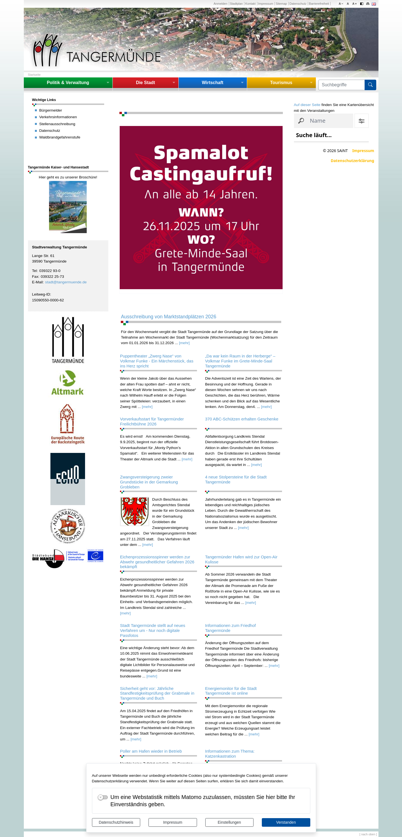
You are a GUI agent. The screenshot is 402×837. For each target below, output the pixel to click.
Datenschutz (298, 3)
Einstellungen (229, 822)
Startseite (34, 74)
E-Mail (37, 282)
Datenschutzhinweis (116, 822)
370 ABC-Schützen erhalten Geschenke (241, 419)
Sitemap (281, 3)
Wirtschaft (212, 82)
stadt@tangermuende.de (66, 282)
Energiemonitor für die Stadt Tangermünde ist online (231, 691)
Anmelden (220, 3)
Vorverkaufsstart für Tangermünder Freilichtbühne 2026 (152, 421)
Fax (35, 276)
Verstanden (286, 822)
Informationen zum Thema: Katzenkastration (230, 753)
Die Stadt (145, 82)
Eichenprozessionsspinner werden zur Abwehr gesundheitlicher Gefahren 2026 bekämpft (157, 561)
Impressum (172, 822)
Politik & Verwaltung (68, 82)
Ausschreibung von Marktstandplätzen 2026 (168, 316)
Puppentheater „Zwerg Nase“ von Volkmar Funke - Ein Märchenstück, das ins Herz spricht (156, 361)
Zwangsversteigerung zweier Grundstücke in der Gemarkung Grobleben (149, 482)
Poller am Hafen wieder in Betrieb (151, 751)
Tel (34, 271)
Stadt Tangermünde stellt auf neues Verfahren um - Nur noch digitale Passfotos (152, 630)
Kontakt (250, 3)
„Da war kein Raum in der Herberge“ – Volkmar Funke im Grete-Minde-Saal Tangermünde (240, 361)
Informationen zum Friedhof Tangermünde (230, 628)
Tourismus (281, 82)
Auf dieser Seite (307, 105)
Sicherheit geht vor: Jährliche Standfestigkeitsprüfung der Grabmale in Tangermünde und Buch (157, 693)
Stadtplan (236, 3)
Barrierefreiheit (319, 3)
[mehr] (184, 343)
